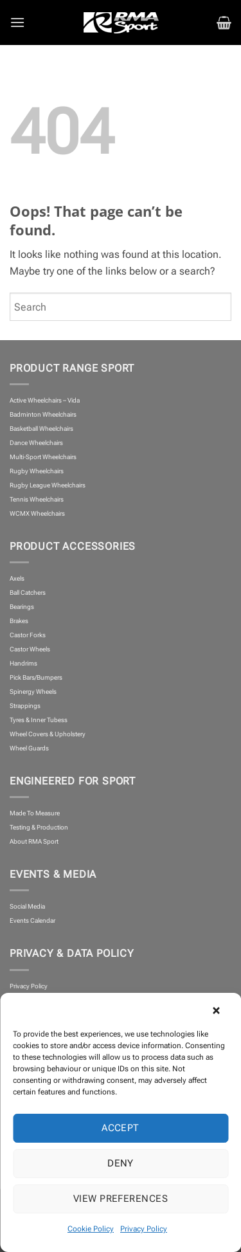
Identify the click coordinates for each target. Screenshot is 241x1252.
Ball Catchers (28, 592)
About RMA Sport (34, 841)
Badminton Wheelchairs (43, 414)
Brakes (19, 620)
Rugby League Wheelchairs (47, 485)
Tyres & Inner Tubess (38, 719)
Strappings (25, 705)
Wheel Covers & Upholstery (47, 734)
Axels (17, 578)
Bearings (22, 606)
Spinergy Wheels (33, 691)
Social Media (27, 906)
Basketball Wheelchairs (41, 428)
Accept (120, 1128)
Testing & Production (39, 827)
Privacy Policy (143, 1228)
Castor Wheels (30, 649)
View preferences (120, 1198)
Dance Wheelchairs (36, 442)
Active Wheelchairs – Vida (45, 400)
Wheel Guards (29, 748)
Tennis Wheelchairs (37, 499)
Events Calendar (32, 920)
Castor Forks (28, 635)
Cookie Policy (90, 1228)
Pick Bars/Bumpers (36, 677)
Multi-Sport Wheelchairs (43, 456)
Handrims (23, 663)
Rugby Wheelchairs (37, 471)
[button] (221, 1009)
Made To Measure (35, 813)
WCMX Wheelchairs (37, 513)
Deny (120, 1163)
